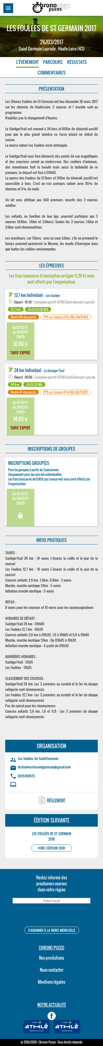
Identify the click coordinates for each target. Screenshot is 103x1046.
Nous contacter (51, 970)
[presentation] (51, 915)
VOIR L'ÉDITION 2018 (51, 848)
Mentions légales (51, 982)
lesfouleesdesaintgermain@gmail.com (44, 767)
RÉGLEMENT (56, 800)
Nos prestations (51, 958)
